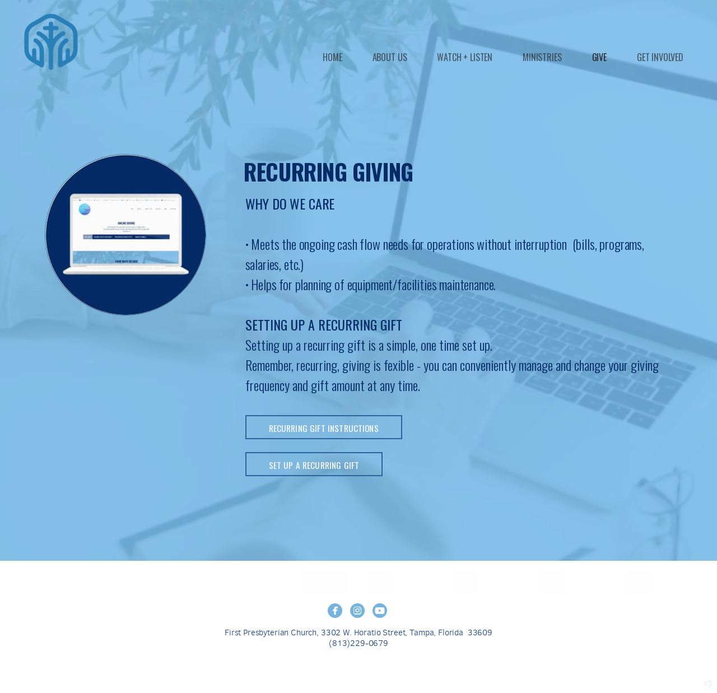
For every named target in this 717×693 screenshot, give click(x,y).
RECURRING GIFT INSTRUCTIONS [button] (324, 427)
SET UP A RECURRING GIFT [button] (314, 464)
